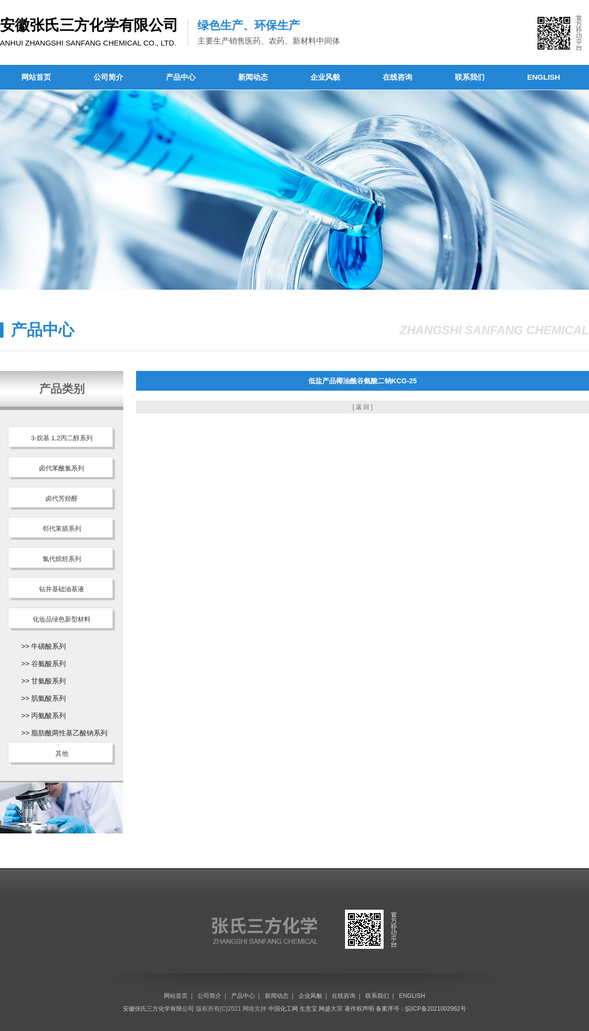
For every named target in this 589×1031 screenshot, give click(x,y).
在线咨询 (397, 77)
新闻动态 (253, 77)
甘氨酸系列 (48, 681)
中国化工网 (283, 1008)
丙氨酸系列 (48, 716)
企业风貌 (325, 77)
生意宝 (308, 1008)
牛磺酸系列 (48, 646)
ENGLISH (543, 77)
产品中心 (181, 77)
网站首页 (36, 77)
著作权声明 (359, 1008)
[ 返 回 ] (362, 407)
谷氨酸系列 (48, 664)
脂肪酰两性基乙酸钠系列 (69, 733)
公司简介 (108, 77)
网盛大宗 (331, 1008)
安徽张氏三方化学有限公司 (158, 1008)
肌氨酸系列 (48, 698)
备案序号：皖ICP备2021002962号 (421, 1008)
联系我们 (470, 77)
